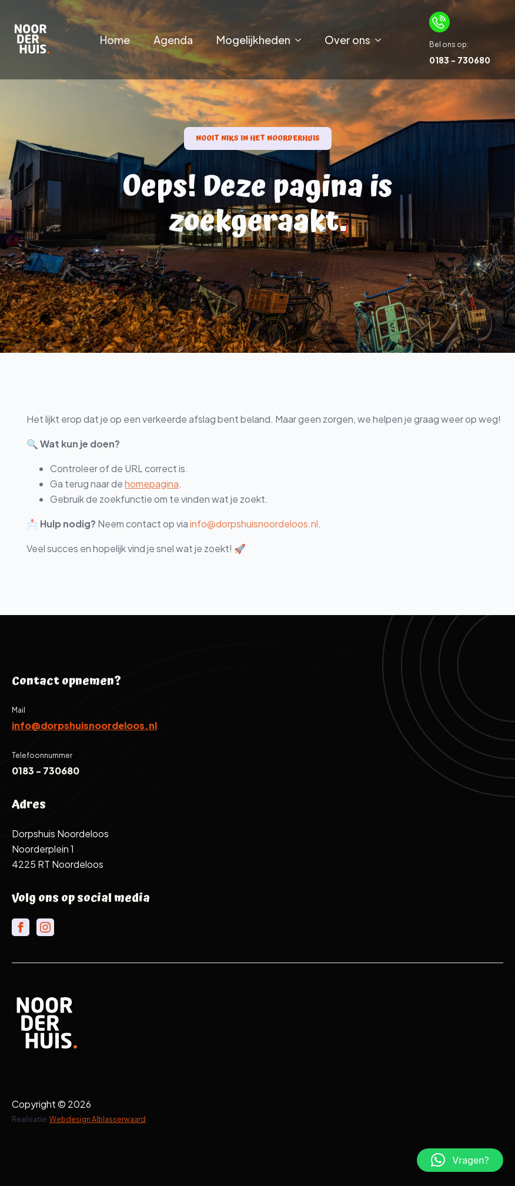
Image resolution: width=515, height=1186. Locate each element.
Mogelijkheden (253, 39)
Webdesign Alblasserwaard (97, 1119)
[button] (460, 1160)
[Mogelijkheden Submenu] (301, 40)
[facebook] (20, 927)
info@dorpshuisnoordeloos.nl (271, 523)
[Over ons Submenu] (381, 40)
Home (115, 39)
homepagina (169, 483)
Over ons (347, 39)
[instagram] (45, 927)
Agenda (173, 39)
